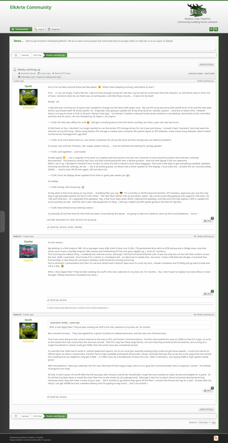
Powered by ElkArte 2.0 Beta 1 (22, 437)
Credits (40, 437)
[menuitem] (216, 29)
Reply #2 (17, 314)
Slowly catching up (55, 55)
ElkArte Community (30, 7)
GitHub (169, 41)
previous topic (195, 73)
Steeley (28, 241)
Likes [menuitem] (208, 220)
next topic (210, 73)
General (25, 55)
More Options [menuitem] (206, 64)
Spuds (28, 86)
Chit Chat (37, 55)
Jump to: (193, 422)
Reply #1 (17, 236)
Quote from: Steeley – (65, 322)
